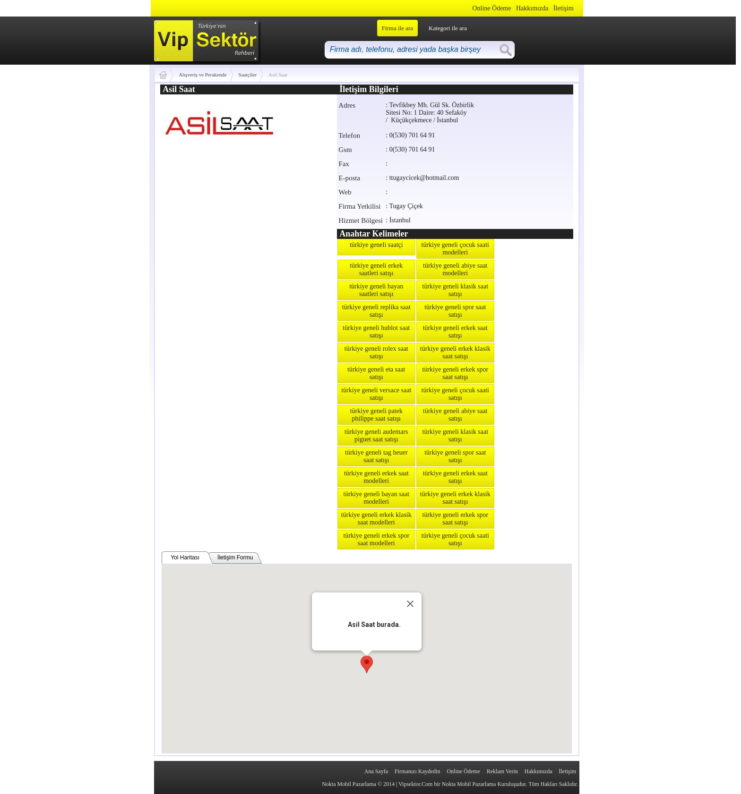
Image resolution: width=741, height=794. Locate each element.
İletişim (563, 8)
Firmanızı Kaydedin (417, 771)
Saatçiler (248, 74)
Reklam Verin (502, 771)
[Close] (410, 603)
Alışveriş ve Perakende (202, 74)
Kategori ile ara (448, 28)
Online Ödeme (491, 8)
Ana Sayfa (376, 771)
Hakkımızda (532, 8)
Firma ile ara (397, 28)
